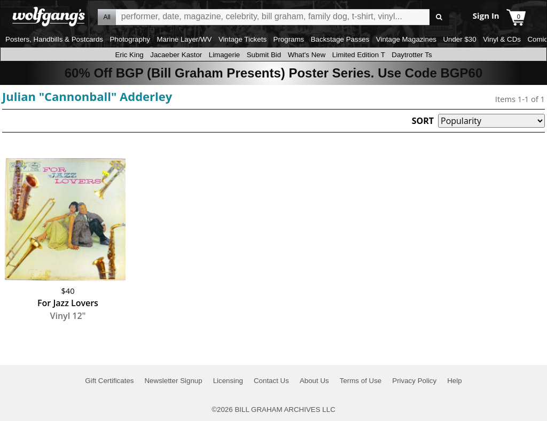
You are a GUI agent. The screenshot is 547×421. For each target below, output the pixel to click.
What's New (307, 55)
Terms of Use (361, 381)
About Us (314, 381)
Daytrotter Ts (412, 55)
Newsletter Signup (173, 381)
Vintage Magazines (406, 39)
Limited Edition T (358, 55)
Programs (289, 39)
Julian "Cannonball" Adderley (87, 96)
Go (439, 17)
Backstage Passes (340, 39)
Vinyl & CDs (502, 39)
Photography (130, 39)
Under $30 (459, 39)
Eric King (129, 55)
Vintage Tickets (242, 39)
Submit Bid (264, 55)
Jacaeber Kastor (176, 55)
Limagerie (224, 55)
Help (454, 381)
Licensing (228, 381)
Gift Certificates (109, 381)
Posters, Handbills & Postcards (54, 39)
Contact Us (271, 381)
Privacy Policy (414, 381)
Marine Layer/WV (184, 39)
